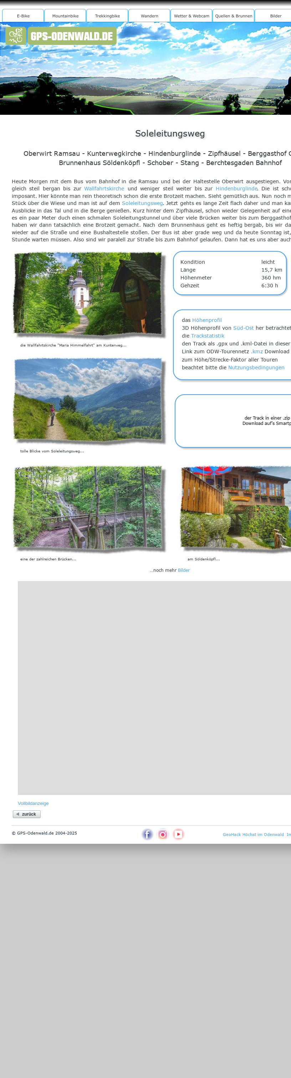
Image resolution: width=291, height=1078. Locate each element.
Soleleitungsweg (142, 203)
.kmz (257, 351)
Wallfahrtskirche (104, 188)
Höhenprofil (207, 320)
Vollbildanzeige (33, 803)
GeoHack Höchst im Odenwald (253, 834)
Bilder (184, 570)
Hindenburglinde (236, 188)
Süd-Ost (243, 328)
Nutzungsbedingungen (256, 367)
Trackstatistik (207, 336)
